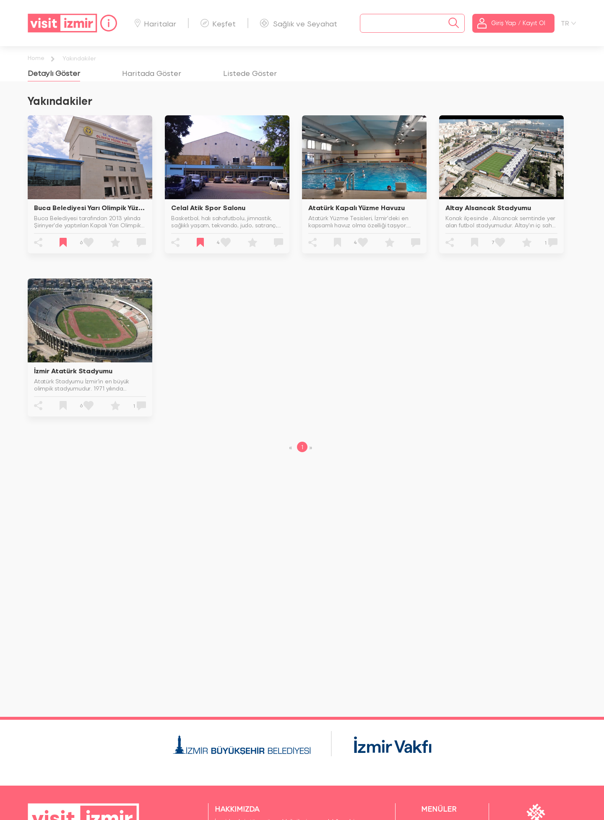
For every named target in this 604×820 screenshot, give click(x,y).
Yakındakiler (79, 58)
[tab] (54, 73)
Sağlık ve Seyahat (298, 23)
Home (36, 58)
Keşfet (218, 23)
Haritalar (155, 23)
